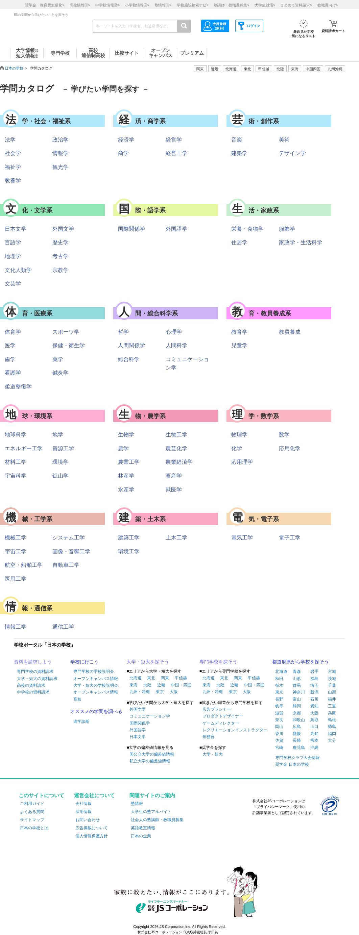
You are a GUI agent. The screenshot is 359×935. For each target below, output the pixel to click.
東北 (151, 678)
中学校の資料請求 (33, 692)
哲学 (123, 332)
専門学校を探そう (218, 661)
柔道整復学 (18, 386)
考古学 (60, 256)
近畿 (161, 685)
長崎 (297, 740)
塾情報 (137, 803)
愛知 (314, 706)
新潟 (314, 692)
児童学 (239, 345)
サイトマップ (32, 819)
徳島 (332, 726)
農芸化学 (176, 448)
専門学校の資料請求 (35, 671)
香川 (279, 733)
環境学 (60, 462)
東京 (160, 691)
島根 (332, 719)
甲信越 (181, 678)
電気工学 (242, 537)
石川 (314, 699)
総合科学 (129, 359)
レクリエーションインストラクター (234, 730)
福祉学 (13, 167)
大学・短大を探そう (147, 661)
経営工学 (176, 153)
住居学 (239, 242)
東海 (133, 685)
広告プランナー (216, 709)
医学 (10, 345)
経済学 (126, 140)
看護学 (13, 373)
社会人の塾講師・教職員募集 (157, 819)
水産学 (126, 489)
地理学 (13, 256)
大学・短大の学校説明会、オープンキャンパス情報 (97, 688)
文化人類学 (18, 270)
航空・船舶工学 (24, 565)
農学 (123, 448)
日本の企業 (141, 836)
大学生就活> (265, 5)
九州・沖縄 (139, 691)
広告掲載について (91, 828)
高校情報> (80, 5)
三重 (332, 706)
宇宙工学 (15, 551)
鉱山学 (60, 476)
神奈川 (299, 692)
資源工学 (63, 448)
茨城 (332, 678)
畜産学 (174, 476)
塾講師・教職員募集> (231, 5)
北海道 (231, 69)
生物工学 (176, 434)
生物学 (126, 434)
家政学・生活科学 (300, 242)
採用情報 (83, 811)
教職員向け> (327, 5)
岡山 (279, 726)
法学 (10, 140)
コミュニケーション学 (149, 716)
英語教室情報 (143, 828)
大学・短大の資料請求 (37, 678)
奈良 (279, 719)
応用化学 (290, 448)
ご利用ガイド (32, 803)
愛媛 (297, 733)
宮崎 (279, 747)
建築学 (239, 153)
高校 (77, 699)
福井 (332, 699)
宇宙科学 (15, 476)
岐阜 (279, 706)
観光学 (60, 167)
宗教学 (60, 270)
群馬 (297, 685)
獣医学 (174, 489)
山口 (314, 726)
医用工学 (15, 579)
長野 (279, 699)
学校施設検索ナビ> (193, 5)
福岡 (332, 733)
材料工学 (15, 462)
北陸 (147, 685)
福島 (314, 678)
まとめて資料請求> (296, 5)
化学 (236, 448)
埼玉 (314, 685)
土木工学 (176, 537)
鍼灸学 (60, 373)
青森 (297, 671)
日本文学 (15, 229)
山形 (297, 678)
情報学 (60, 153)
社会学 (13, 153)
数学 (284, 434)
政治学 (60, 140)
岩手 (314, 671)
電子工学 (290, 537)
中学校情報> (107, 5)
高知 (314, 733)
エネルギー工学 (24, 448)
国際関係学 (131, 229)
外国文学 (63, 229)
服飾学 (287, 229)
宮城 (332, 671)
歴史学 (60, 242)
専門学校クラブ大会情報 (297, 757)
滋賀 (279, 713)
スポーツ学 (65, 332)
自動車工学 (65, 565)
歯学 (10, 359)
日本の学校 (14, 68)
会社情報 (83, 803)
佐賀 (279, 740)
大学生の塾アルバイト (151, 811)
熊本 (314, 740)
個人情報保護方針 (91, 836)
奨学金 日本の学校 (292, 764)
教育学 (239, 332)
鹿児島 (299, 747)
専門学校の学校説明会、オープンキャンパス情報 (95, 675)
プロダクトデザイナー (222, 716)
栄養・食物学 (247, 229)
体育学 (13, 332)
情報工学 (15, 627)
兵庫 (332, 713)
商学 (123, 153)
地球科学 (15, 434)
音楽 (236, 140)
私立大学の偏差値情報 (149, 761)
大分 (332, 740)
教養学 (13, 180)
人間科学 (176, 345)
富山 (297, 699)
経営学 (174, 140)
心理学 (174, 332)
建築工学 (129, 537)
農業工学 (129, 462)
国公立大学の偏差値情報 (151, 754)
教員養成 (290, 332)
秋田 (279, 678)
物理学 (239, 434)
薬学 (57, 359)
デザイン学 (292, 153)
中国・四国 (181, 685)
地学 (57, 434)
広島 (297, 726)
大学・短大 (212, 754)
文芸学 (13, 283)
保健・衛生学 (68, 345)
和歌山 (299, 719)
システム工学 (68, 537)
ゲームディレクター (220, 723)
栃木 (279, 685)
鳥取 (314, 719)
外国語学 (176, 229)
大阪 (174, 691)
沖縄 (314, 747)
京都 (297, 713)
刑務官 (208, 736)
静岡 (297, 706)
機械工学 (15, 537)
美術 (284, 140)
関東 (165, 678)
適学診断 (81, 721)
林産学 (126, 476)
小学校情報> (137, 5)
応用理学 (242, 462)
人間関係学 (131, 345)
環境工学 (129, 551)
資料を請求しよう (33, 661)
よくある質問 (32, 811)
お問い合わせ (87, 819)
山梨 (332, 692)
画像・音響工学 (71, 551)
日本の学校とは (34, 828)
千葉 (332, 685)
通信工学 (63, 627)
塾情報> (162, 5)
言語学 (13, 242)
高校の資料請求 (31, 685)
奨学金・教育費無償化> (44, 5)
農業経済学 (179, 462)
